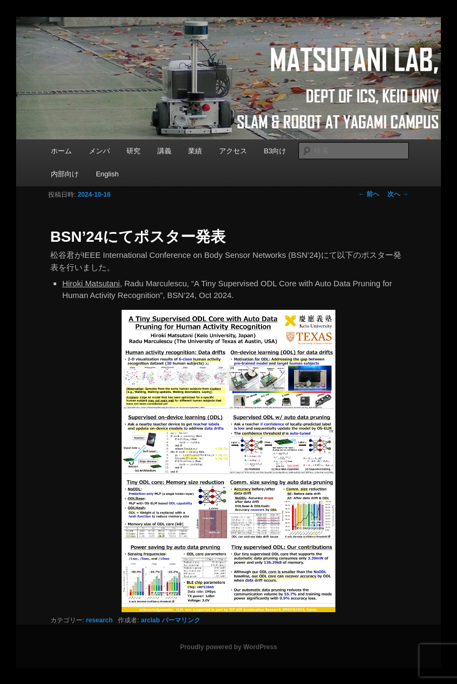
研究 (133, 151)
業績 (195, 151)
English (107, 174)
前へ (368, 194)
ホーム (61, 151)
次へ (397, 194)
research (99, 620)
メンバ (99, 151)
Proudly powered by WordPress (228, 647)
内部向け (65, 174)
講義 (164, 151)
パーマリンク (181, 620)
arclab (150, 620)
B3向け (275, 151)
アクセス (233, 151)
